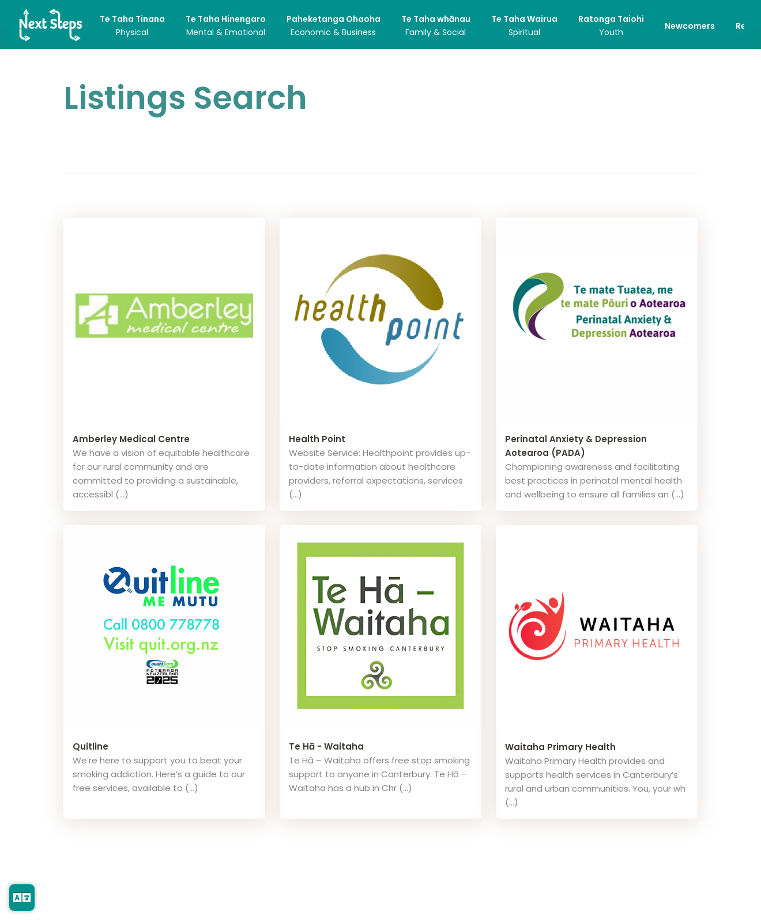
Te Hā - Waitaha (326, 746)
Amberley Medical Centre (131, 439)
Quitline (90, 746)
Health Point (317, 439)
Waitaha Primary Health (560, 747)
